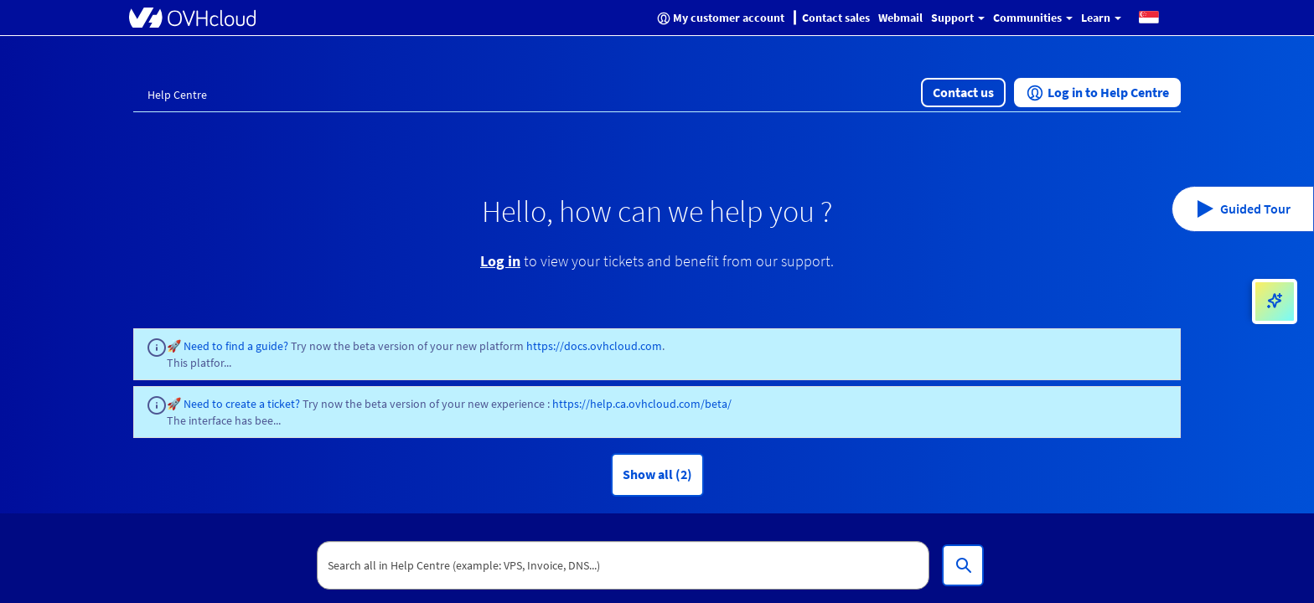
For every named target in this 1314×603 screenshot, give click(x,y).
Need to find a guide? (237, 345)
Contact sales (836, 17)
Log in (500, 261)
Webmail (900, 17)
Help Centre (177, 94)
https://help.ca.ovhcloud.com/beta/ (642, 403)
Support (958, 17)
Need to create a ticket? (242, 403)
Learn (1101, 17)
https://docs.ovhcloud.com (594, 345)
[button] (1148, 16)
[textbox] (623, 565)
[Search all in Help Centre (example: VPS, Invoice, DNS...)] (963, 565)
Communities (1033, 17)
